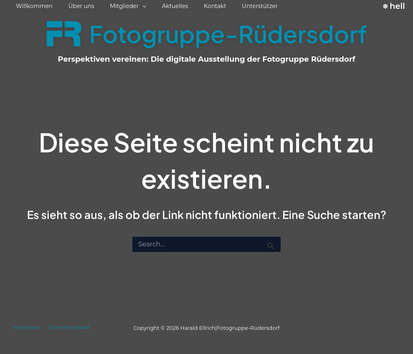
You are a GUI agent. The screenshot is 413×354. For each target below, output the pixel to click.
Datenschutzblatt (69, 328)
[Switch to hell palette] (394, 6)
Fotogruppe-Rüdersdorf (228, 33)
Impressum (26, 328)
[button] (131, 6)
